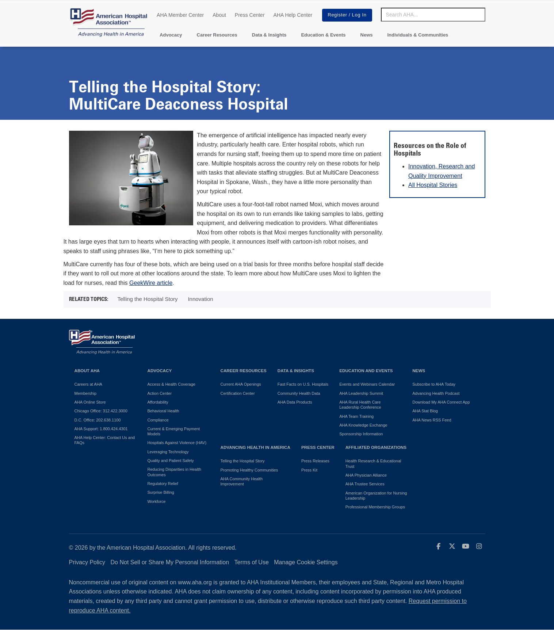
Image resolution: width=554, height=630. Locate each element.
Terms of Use (251, 562)
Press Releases (315, 461)
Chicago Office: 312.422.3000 (100, 411)
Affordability (158, 402)
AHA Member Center (180, 15)
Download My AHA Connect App (441, 402)
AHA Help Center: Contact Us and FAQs (104, 440)
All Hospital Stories (432, 185)
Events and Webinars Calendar (367, 384)
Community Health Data (299, 393)
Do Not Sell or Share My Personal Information (170, 562)
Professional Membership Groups (375, 507)
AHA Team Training (356, 416)
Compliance (158, 420)
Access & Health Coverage (171, 384)
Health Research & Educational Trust (373, 463)
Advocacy (171, 35)
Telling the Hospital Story (147, 299)
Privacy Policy (87, 562)
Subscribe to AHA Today (433, 384)
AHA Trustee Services (365, 484)
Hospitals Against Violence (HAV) (177, 442)
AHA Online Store (90, 402)
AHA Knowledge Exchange (363, 425)
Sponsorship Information (361, 434)
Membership (85, 393)
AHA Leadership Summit (361, 393)
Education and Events (366, 370)
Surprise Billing (161, 492)
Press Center (250, 15)
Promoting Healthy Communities (249, 470)
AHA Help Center (293, 15)
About (219, 15)
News (366, 35)
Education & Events (323, 35)
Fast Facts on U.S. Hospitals (303, 384)
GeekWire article (150, 283)
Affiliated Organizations (375, 447)
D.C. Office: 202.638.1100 (97, 420)
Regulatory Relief (163, 483)
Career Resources (217, 35)
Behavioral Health (163, 411)
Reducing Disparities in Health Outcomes (174, 472)
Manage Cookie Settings (305, 562)
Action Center (160, 393)
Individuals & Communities (417, 35)
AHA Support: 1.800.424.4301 (101, 429)
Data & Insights (269, 35)
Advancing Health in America (255, 447)
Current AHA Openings (241, 384)
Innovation (200, 299)
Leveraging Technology (168, 452)
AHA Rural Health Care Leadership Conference (360, 404)
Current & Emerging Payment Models (174, 431)
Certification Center (238, 393)
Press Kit (309, 470)
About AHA (87, 370)
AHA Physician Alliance (366, 475)
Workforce (157, 501)
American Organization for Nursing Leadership (376, 495)
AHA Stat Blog (425, 411)
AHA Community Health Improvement (242, 481)
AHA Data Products (295, 402)
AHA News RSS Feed (431, 420)
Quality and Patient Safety (171, 460)
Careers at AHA (88, 384)
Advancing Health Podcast (435, 393)
